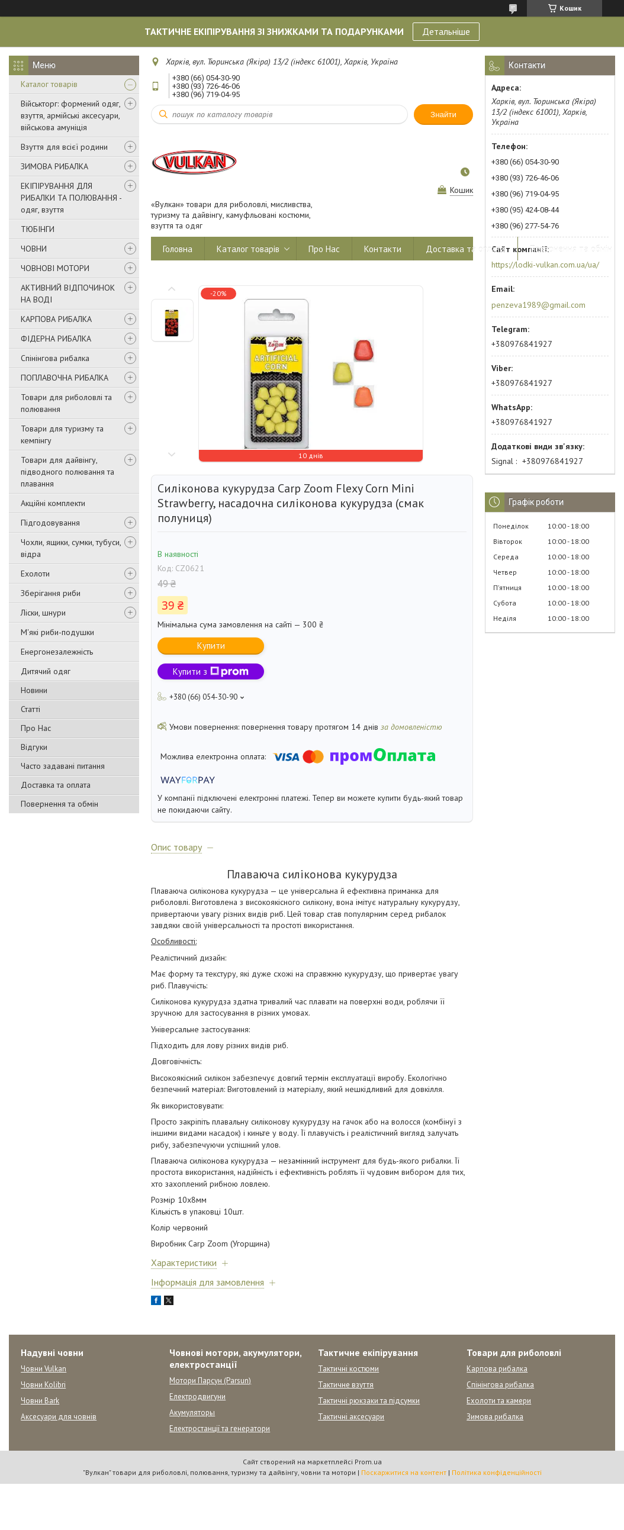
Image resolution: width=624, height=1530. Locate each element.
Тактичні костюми (348, 1369)
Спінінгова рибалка (55, 358)
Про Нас (36, 728)
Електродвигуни (197, 1397)
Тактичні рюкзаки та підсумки (369, 1401)
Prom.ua (368, 1461)
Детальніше (446, 31)
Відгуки (34, 747)
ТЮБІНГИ (37, 229)
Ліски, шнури (43, 612)
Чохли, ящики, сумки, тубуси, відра (71, 548)
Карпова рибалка (497, 1369)
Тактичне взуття (346, 1385)
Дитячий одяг (45, 671)
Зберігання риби (51, 593)
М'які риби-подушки (57, 632)
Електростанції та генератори (219, 1428)
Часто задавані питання (63, 766)
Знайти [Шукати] (443, 114)
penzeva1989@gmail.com (538, 304)
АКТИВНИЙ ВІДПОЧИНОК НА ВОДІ (68, 293)
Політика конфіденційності (497, 1472)
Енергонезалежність (57, 651)
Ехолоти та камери (499, 1401)
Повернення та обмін (59, 803)
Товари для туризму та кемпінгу (62, 434)
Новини (34, 690)
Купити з (211, 671)
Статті (30, 709)
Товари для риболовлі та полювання (66, 403)
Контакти (382, 248)
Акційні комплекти (53, 503)
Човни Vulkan (43, 1369)
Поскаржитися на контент (403, 1472)
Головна (177, 248)
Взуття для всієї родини (64, 146)
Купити (211, 645)
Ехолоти (35, 573)
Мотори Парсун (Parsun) (210, 1381)
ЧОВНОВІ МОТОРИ (55, 268)
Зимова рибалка (495, 1417)
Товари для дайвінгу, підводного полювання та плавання (67, 472)
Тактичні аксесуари (351, 1417)
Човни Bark (40, 1401)
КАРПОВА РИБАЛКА (56, 319)
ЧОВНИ (34, 248)
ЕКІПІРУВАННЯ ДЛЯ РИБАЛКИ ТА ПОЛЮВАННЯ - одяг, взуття (71, 198)
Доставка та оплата (56, 785)
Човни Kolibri (43, 1385)
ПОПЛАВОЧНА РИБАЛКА (64, 377)
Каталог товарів (49, 84)
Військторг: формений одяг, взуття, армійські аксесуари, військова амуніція (70, 115)
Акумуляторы (192, 1412)
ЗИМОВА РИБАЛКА (54, 166)
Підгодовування (50, 522)
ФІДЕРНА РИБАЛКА (56, 338)
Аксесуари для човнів (59, 1417)
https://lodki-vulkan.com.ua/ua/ (545, 264)
